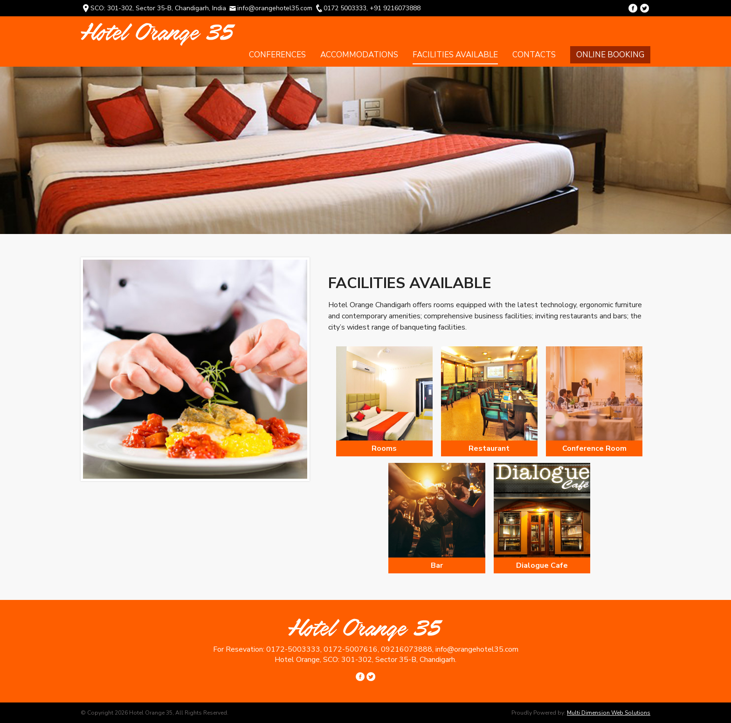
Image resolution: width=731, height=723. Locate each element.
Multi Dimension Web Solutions (608, 712)
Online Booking (610, 54)
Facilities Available (455, 54)
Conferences (277, 54)
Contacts (534, 54)
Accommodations (359, 54)
